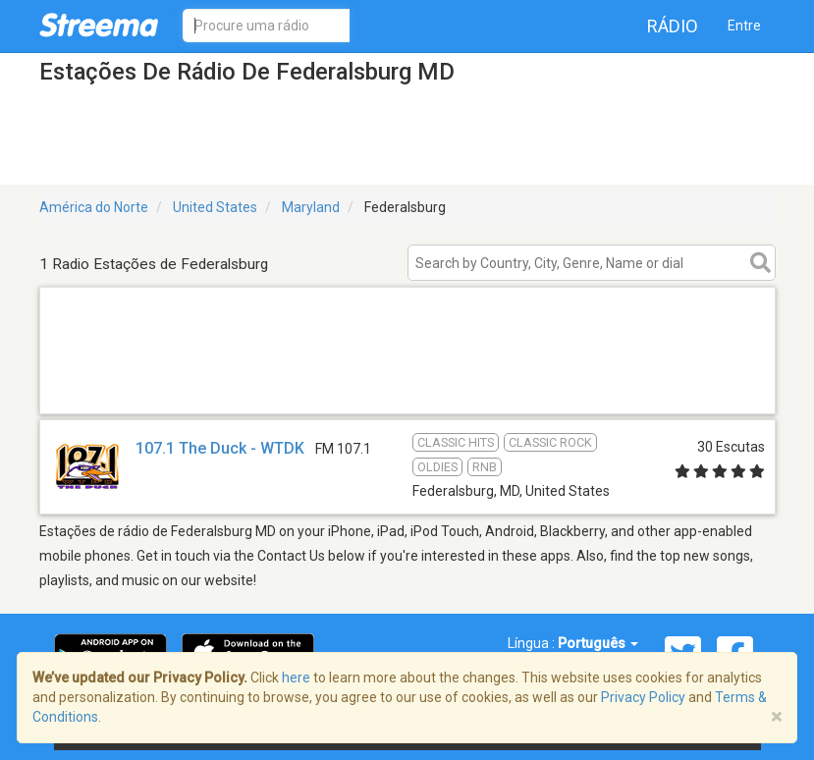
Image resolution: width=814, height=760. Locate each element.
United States (215, 207)
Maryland (311, 207)
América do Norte (93, 207)
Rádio (672, 26)
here (296, 677)
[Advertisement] (407, 388)
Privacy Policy (643, 697)
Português (598, 643)
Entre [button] (744, 25)
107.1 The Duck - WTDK (220, 448)
